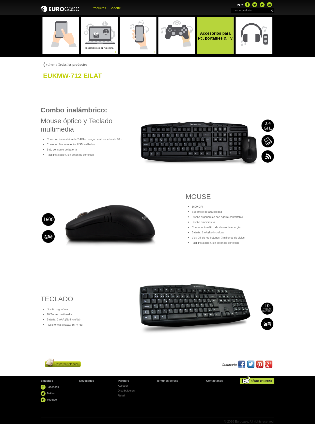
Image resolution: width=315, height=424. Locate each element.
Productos (99, 8)
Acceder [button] (123, 385)
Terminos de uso (167, 380)
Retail (121, 395)
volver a (65, 64)
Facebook (53, 386)
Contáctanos (214, 380)
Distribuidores (126, 390)
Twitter (51, 393)
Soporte (115, 8)
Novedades (86, 380)
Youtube (52, 399)
